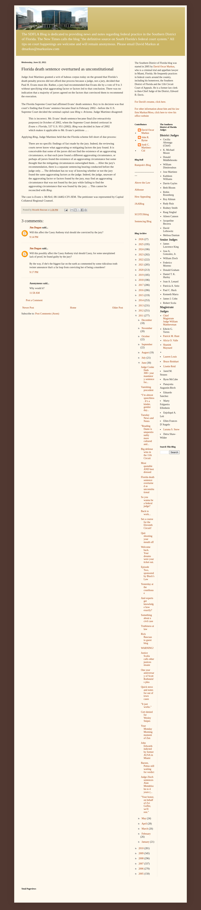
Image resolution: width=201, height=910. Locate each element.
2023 (141, 254)
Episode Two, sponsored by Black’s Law (147, 573)
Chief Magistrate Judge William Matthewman (170, 320)
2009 (141, 853)
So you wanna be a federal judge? (147, 501)
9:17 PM (33, 272)
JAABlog (139, 203)
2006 (141, 868)
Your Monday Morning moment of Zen (146, 732)
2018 (141, 280)
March (145, 828)
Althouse (139, 189)
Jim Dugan (35, 227)
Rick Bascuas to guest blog (146, 638)
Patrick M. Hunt (171, 336)
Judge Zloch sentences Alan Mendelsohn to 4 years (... (147, 784)
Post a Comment (34, 300)
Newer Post (28, 307)
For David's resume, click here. (150, 101)
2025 (141, 244)
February (146, 833)
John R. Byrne (145, 139)
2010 (141, 848)
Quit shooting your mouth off (147, 538)
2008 (141, 858)
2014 (141, 300)
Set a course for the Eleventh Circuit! (147, 523)
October (145, 336)
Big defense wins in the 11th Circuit (147, 453)
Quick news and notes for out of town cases (147, 693)
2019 (141, 275)
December (146, 320)
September (146, 344)
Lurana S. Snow (171, 429)
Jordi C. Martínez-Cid (146, 147)
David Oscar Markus (163, 66)
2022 (141, 259)
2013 (141, 305)
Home (73, 307)
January (145, 841)
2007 (141, 863)
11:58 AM (34, 293)
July (143, 357)
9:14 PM (33, 237)
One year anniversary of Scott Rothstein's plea (147, 676)
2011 (141, 315)
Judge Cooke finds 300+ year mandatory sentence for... (147, 375)
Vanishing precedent (147, 389)
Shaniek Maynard (167, 346)
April (144, 823)
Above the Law (142, 182)
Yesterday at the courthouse (147, 588)
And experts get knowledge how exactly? (147, 604)
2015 (141, 295)
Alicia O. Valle (170, 340)
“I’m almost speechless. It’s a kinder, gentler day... (147, 403)
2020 (141, 270)
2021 (141, 264)
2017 (141, 285)
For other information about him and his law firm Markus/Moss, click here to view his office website (157, 112)
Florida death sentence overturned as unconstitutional (147, 485)
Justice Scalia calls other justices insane (147, 659)
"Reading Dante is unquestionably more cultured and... (147, 435)
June (144, 362)
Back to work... (146, 513)
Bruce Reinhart (171, 361)
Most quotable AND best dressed (147, 467)
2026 (141, 239)
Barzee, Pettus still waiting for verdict (147, 767)
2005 (141, 873)
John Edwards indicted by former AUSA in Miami (147, 750)
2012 (141, 310)
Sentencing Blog (143, 221)
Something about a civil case (147, 618)
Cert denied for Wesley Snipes (147, 716)
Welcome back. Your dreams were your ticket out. (147, 555)
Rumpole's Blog (143, 165)
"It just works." (146, 705)
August (145, 352)
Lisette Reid (169, 366)
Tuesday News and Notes (147, 418)
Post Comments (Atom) (47, 313)
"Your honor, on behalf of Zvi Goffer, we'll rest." (147, 804)
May (144, 818)
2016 (141, 290)
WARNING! (147, 648)
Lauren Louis (170, 356)
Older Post (117, 307)
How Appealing (142, 196)
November (146, 328)
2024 (141, 249)
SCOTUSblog (142, 214)
